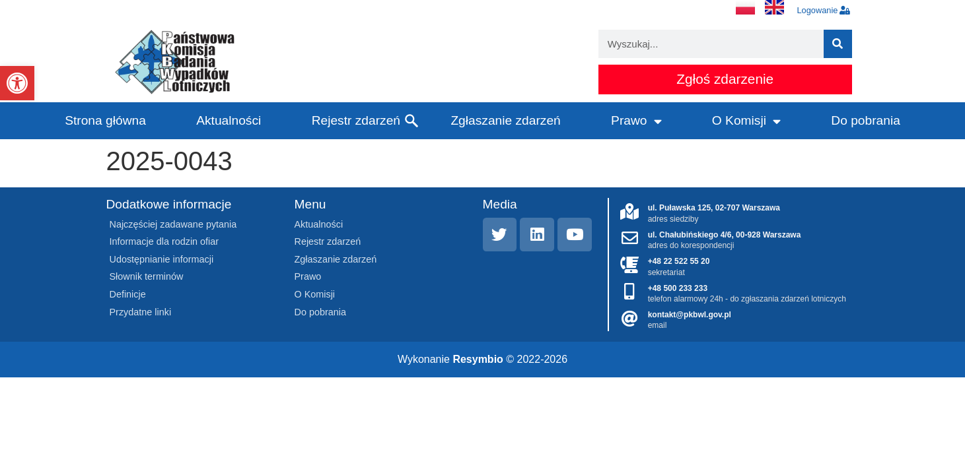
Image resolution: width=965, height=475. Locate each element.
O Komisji (746, 121)
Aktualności (228, 120)
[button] (17, 83)
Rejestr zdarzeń (356, 120)
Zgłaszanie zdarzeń (505, 120)
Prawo (636, 121)
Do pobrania (865, 120)
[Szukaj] (838, 44)
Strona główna (105, 120)
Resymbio (477, 359)
